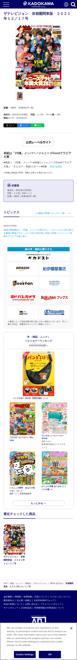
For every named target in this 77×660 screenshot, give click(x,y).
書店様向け (9, 600)
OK (50, 654)
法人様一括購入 (24, 600)
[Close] (71, 628)
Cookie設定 (26, 608)
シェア (25, 125)
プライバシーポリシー (51, 604)
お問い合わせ (31, 604)
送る (39, 125)
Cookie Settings (25, 654)
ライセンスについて (59, 596)
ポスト (12, 125)
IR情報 (17, 596)
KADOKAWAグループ (44, 600)
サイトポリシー (11, 608)
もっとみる (37, 503)
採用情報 (27, 596)
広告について (40, 596)
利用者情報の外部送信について (49, 608)
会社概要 (8, 596)
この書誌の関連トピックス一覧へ (50, 213)
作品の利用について (13, 604)
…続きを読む (55, 166)
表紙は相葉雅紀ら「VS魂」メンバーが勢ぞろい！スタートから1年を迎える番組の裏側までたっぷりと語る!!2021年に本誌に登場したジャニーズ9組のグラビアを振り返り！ (38, 233)
